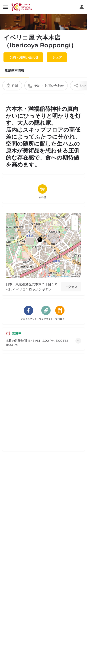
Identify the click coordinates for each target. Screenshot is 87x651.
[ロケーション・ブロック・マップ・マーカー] (40, 242)
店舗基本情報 (14, 70)
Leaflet (51, 277)
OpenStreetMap (64, 277)
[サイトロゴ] (22, 7)
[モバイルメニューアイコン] (5, 7)
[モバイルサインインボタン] (82, 7)
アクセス (71, 287)
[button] (43, 245)
